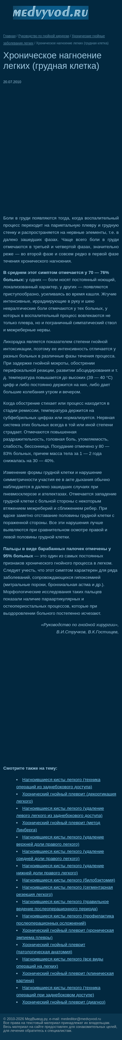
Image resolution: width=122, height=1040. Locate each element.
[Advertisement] (61, 146)
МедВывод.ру (36, 1019)
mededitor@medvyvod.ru (81, 1019)
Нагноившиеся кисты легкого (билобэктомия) (68, 880)
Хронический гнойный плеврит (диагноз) (63, 1002)
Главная (9, 36)
